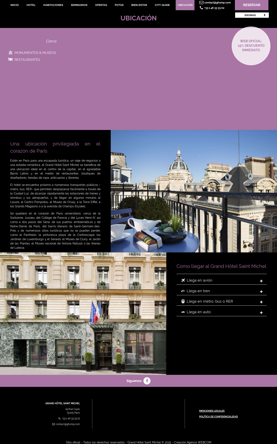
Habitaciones (53, 5)
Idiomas (256, 15)
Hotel (31, 5)
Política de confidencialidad (218, 416)
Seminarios (79, 5)
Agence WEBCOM (199, 442)
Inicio (14, 5)
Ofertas (101, 5)
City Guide (162, 5)
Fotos (119, 5)
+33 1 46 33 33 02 (211, 7)
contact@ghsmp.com (215, 2)
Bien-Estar (139, 5)
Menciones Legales (212, 411)
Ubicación (185, 5)
